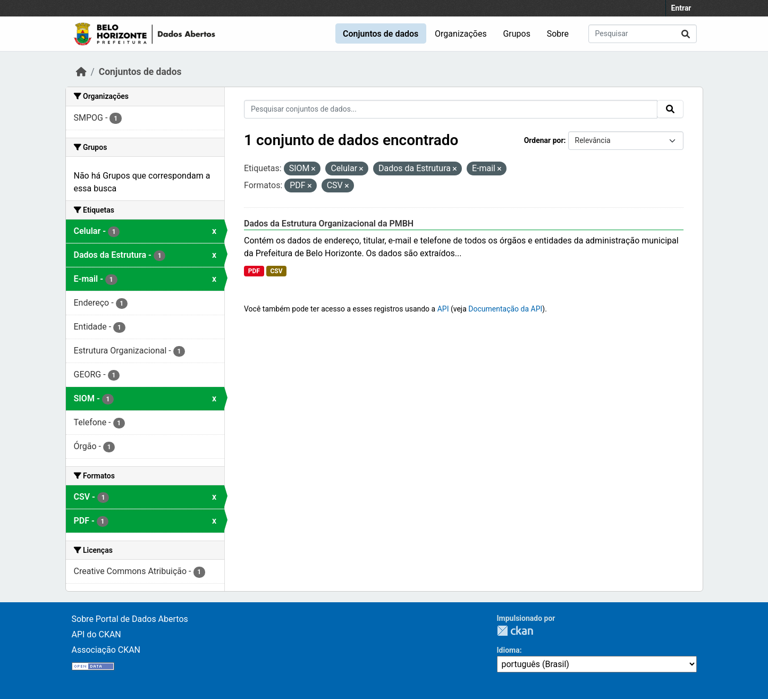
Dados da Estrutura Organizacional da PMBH (328, 223)
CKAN (515, 630)
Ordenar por (544, 140)
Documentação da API (505, 309)
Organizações (461, 34)
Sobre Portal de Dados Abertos (130, 619)
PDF (254, 271)
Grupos (516, 34)
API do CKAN (96, 634)
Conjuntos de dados (380, 34)
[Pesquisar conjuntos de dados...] (642, 33)
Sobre (558, 34)
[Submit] (685, 33)
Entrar (681, 8)
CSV (276, 271)
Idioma (508, 650)
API (443, 309)
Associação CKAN (106, 650)
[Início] (81, 71)
